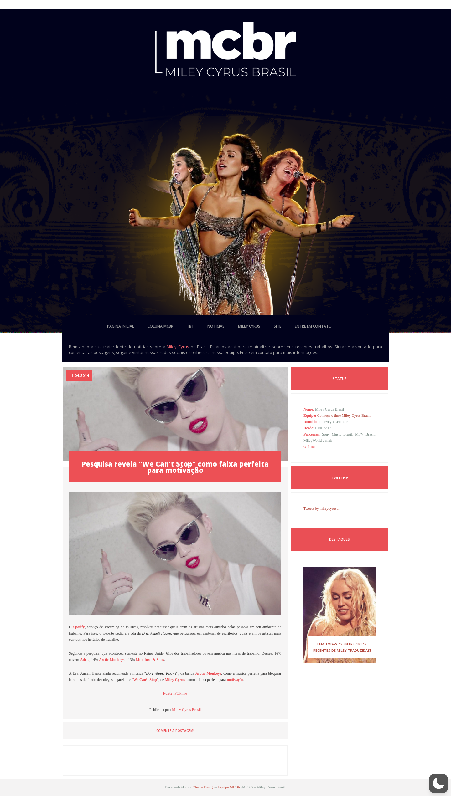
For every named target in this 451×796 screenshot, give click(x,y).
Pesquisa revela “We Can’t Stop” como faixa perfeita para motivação (175, 467)
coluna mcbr (160, 326)
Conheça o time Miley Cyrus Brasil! (344, 415)
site (277, 326)
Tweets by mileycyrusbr (321, 508)
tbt (190, 326)
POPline (180, 693)
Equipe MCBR (229, 787)
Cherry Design (204, 787)
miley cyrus (249, 326)
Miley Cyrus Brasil (186, 709)
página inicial (120, 326)
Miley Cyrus (178, 347)
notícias (216, 326)
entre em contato (313, 326)
